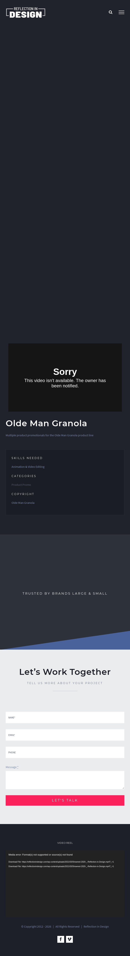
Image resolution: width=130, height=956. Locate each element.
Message (12, 767)
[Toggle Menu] (121, 12)
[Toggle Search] (110, 12)
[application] (65, 883)
